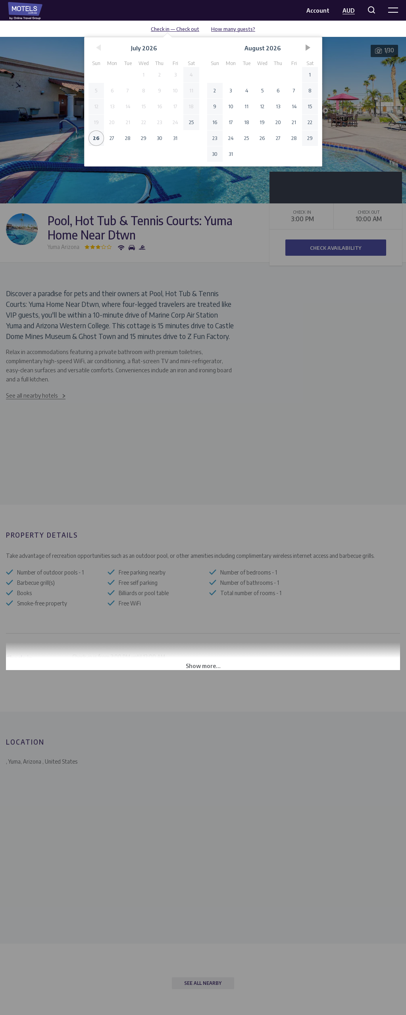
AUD (349, 10)
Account (317, 10)
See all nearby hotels (32, 395)
